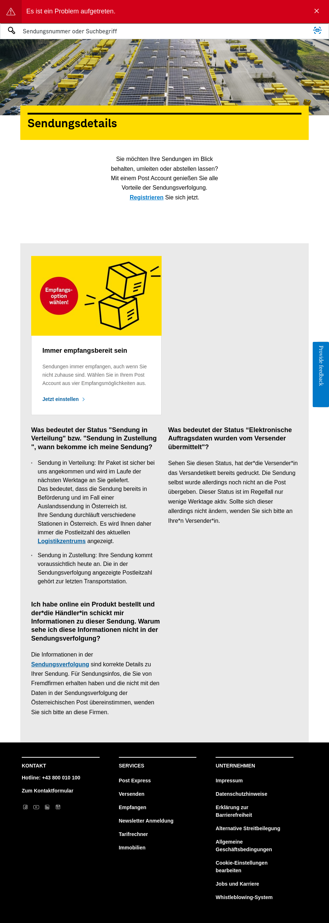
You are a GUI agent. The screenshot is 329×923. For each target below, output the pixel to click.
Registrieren (146, 197)
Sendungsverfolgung (60, 664)
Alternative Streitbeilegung (248, 828)
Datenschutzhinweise (241, 794)
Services (132, 766)
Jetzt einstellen (60, 399)
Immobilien (132, 847)
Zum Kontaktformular (47, 791)
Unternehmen (235, 766)
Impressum (229, 780)
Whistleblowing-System (244, 897)
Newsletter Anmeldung (146, 821)
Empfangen (132, 807)
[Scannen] (317, 30)
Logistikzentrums (62, 541)
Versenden (132, 794)
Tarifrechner (133, 834)
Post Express (135, 780)
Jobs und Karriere (237, 884)
